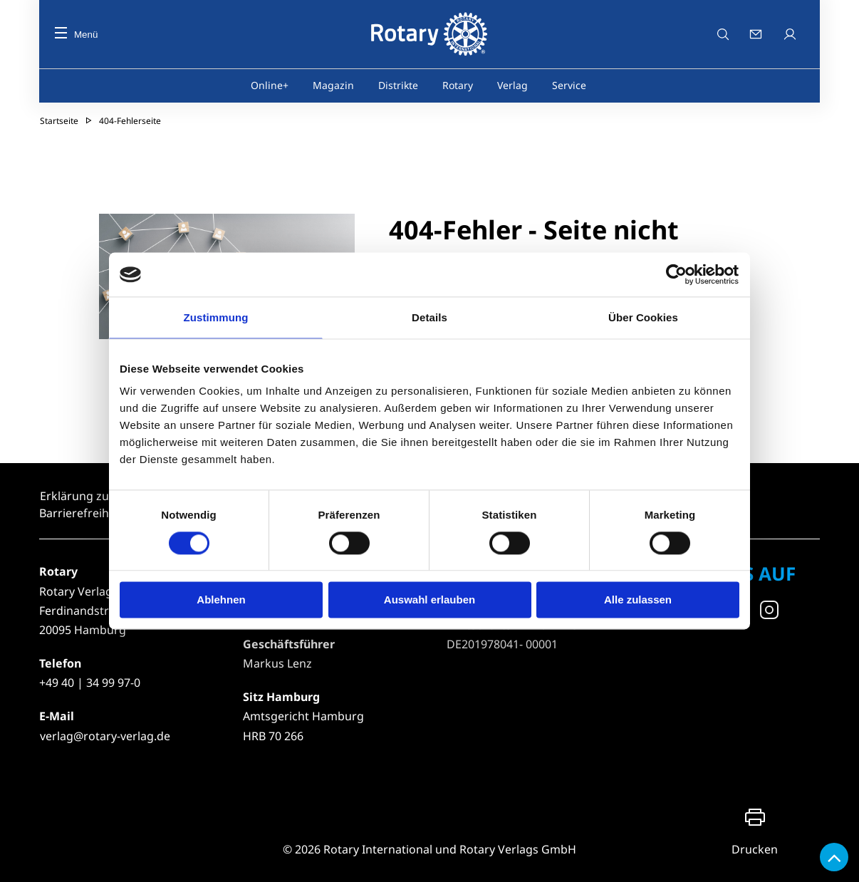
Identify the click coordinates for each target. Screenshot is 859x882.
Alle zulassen (638, 600)
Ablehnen (221, 600)
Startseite (59, 121)
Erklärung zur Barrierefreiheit (81, 504)
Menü (76, 34)
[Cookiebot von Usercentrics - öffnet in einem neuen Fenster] (677, 274)
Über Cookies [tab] (643, 317)
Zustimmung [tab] (216, 317)
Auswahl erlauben (429, 600)
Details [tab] (429, 317)
